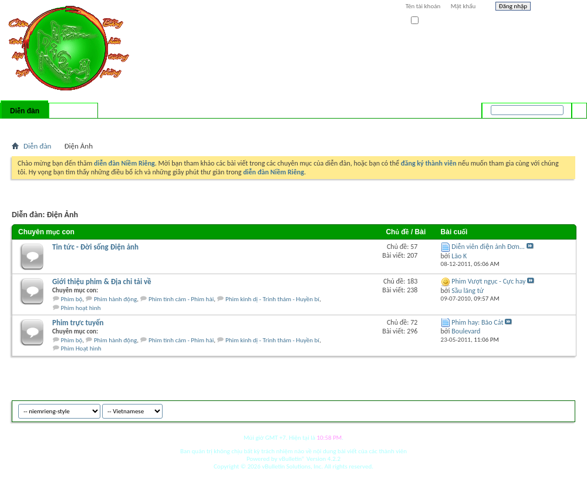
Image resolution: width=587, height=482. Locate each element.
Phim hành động (115, 299)
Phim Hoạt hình (81, 348)
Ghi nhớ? (427, 21)
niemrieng (509, 409)
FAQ (48, 126)
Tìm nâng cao (555, 125)
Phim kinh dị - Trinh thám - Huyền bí (272, 299)
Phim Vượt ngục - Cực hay (488, 281)
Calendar (74, 126)
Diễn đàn (24, 111)
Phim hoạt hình (81, 308)
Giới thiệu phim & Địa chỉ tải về (101, 281)
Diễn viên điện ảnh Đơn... (488, 246)
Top (563, 409)
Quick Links (164, 126)
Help (556, 8)
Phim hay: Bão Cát (477, 322)
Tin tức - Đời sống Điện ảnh (95, 246)
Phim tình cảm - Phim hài (181, 299)
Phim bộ (72, 299)
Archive (541, 409)
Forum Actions (114, 126)
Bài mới (25, 126)
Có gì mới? (73, 111)
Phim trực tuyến (78, 322)
